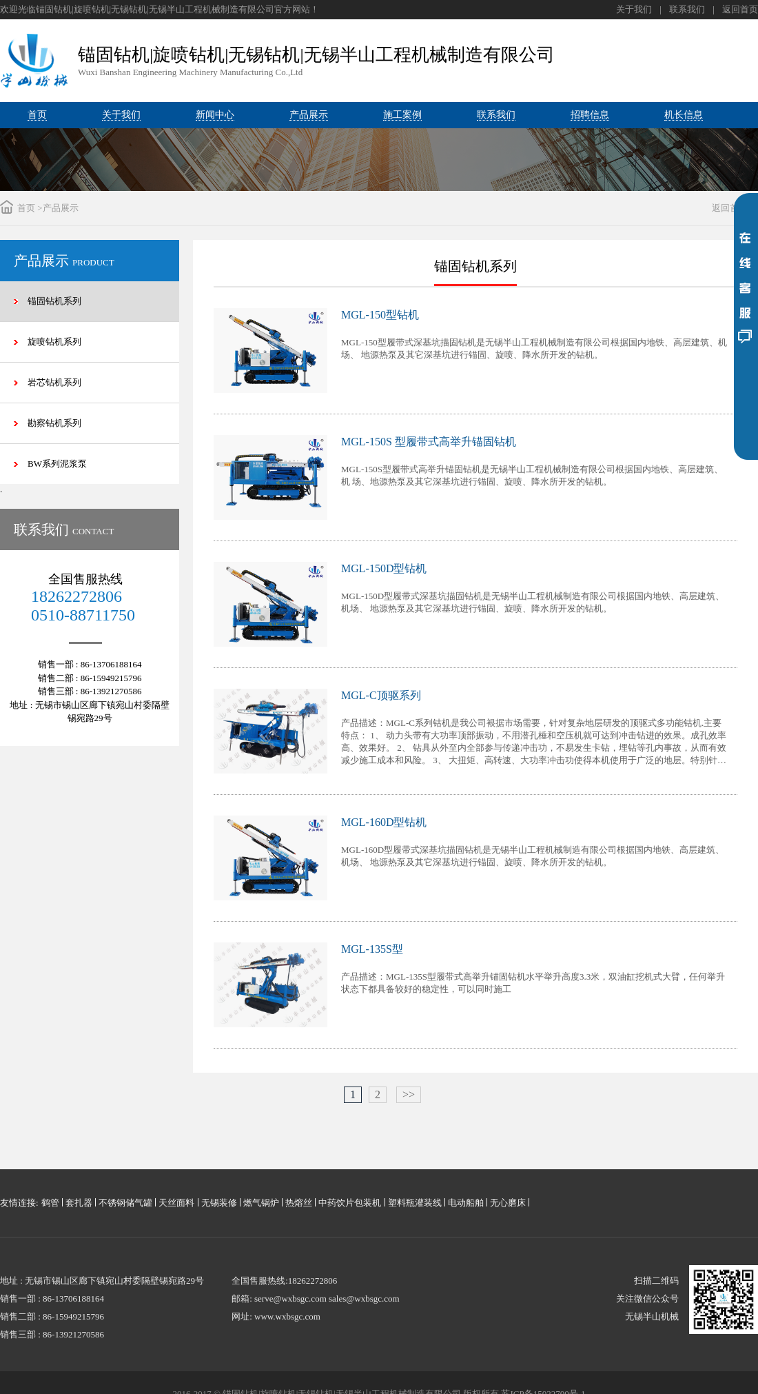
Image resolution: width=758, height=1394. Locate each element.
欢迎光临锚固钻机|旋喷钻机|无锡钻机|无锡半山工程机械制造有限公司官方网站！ (159, 9)
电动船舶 (466, 1203)
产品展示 (61, 208)
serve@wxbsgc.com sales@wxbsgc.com (327, 1298)
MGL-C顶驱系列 (381, 695)
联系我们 (687, 9)
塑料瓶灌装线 (415, 1203)
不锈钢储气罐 (125, 1203)
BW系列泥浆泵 (57, 463)
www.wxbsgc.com (287, 1316)
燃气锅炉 (261, 1203)
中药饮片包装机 (349, 1203)
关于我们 (634, 9)
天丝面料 (176, 1203)
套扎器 (78, 1203)
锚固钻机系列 (54, 301)
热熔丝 (298, 1203)
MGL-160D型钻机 (384, 822)
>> (408, 1094)
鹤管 (50, 1203)
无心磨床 (508, 1203)
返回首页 (740, 9)
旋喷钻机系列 (54, 341)
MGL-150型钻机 (380, 315)
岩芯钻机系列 (54, 382)
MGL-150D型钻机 (384, 568)
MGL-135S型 (372, 949)
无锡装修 (219, 1203)
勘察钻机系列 (54, 423)
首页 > (30, 208)
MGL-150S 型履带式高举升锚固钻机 (428, 441)
